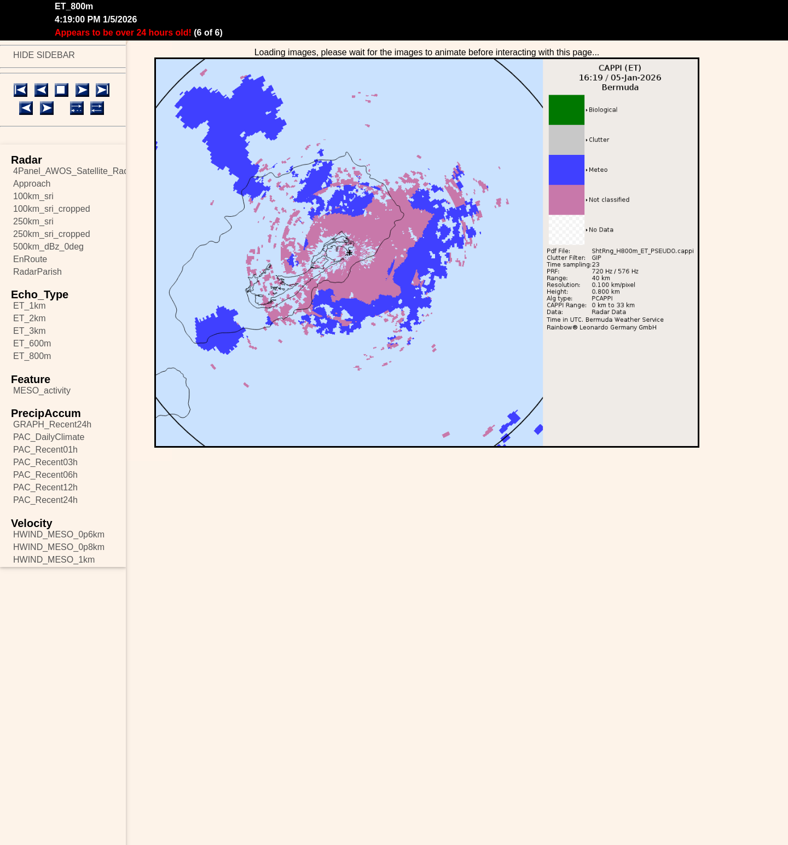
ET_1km (29, 305)
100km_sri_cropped (51, 208)
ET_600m (32, 343)
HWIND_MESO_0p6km (59, 534)
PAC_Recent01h (45, 449)
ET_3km (29, 330)
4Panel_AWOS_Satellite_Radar (69, 171)
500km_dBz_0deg (48, 246)
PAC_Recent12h (45, 487)
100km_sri (33, 196)
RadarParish (37, 271)
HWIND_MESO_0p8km (59, 547)
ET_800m (32, 356)
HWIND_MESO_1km (54, 559)
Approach (32, 183)
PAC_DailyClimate (48, 437)
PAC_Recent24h (45, 500)
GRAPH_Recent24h (52, 424)
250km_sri (33, 221)
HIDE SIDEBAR (44, 55)
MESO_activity (42, 390)
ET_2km (29, 318)
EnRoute (30, 259)
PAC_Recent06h (45, 474)
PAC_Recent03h (45, 462)
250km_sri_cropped (51, 234)
